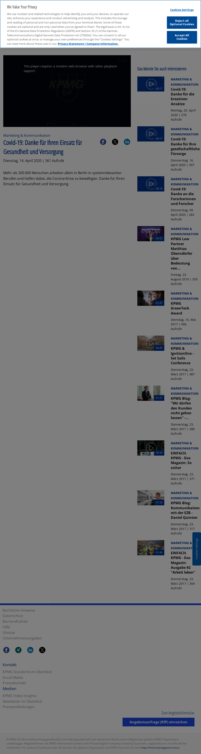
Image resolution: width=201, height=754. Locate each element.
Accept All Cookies (182, 36)
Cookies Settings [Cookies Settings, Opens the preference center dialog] (182, 9)
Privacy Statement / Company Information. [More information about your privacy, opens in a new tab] (88, 43)
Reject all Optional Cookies (182, 21)
